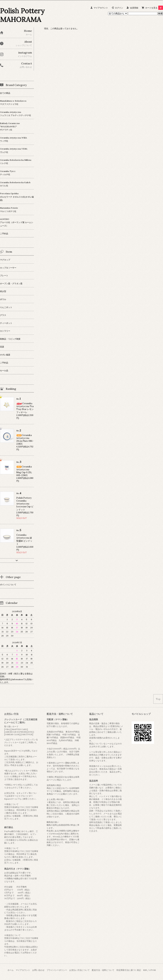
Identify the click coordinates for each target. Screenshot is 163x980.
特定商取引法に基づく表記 (128, 970)
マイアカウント (101, 7)
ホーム (10, 970)
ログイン (119, 7)
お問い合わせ (38, 970)
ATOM (152, 970)
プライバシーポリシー (57, 970)
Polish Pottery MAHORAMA (22, 15)
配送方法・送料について (103, 970)
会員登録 (134, 7)
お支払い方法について (79, 970)
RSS (145, 970)
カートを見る (154, 7)
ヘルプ (16, 799)
